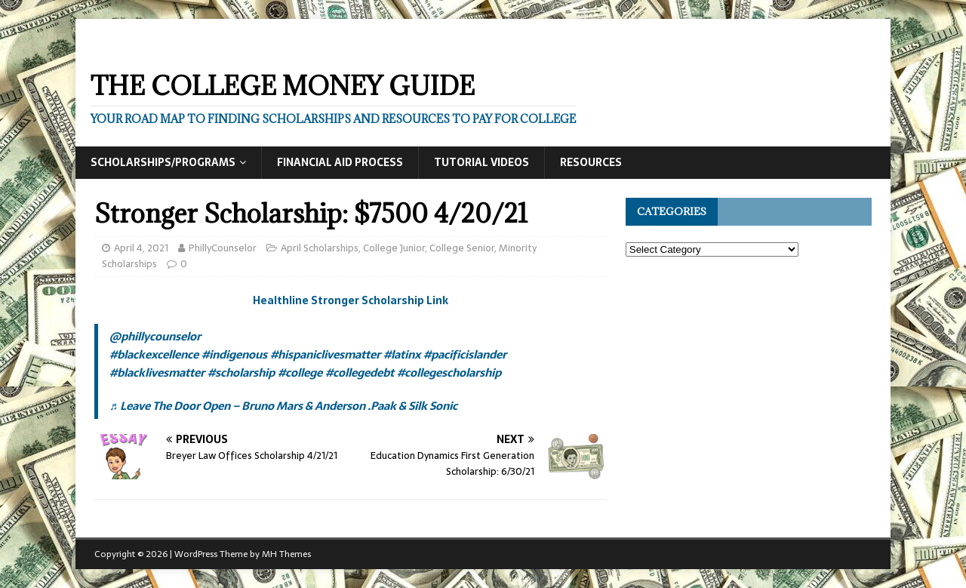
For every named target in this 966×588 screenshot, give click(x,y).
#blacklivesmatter (157, 372)
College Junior (394, 248)
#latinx (401, 354)
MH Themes (286, 554)
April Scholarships (319, 248)
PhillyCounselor (223, 248)
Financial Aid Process (340, 162)
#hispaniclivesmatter (325, 354)
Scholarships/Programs (163, 162)
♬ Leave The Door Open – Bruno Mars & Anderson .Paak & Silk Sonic (283, 405)
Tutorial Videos (481, 162)
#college (300, 372)
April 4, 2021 (141, 248)
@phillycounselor (155, 336)
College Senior (461, 248)
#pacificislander (464, 354)
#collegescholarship (449, 372)
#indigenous (234, 354)
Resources (591, 162)
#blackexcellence (153, 354)
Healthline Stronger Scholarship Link (350, 300)
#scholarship (241, 372)
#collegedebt (359, 372)
